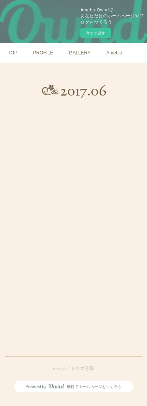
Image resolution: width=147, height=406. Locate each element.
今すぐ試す (95, 33)
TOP (12, 53)
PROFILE (43, 53)
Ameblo (114, 53)
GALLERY (80, 53)
